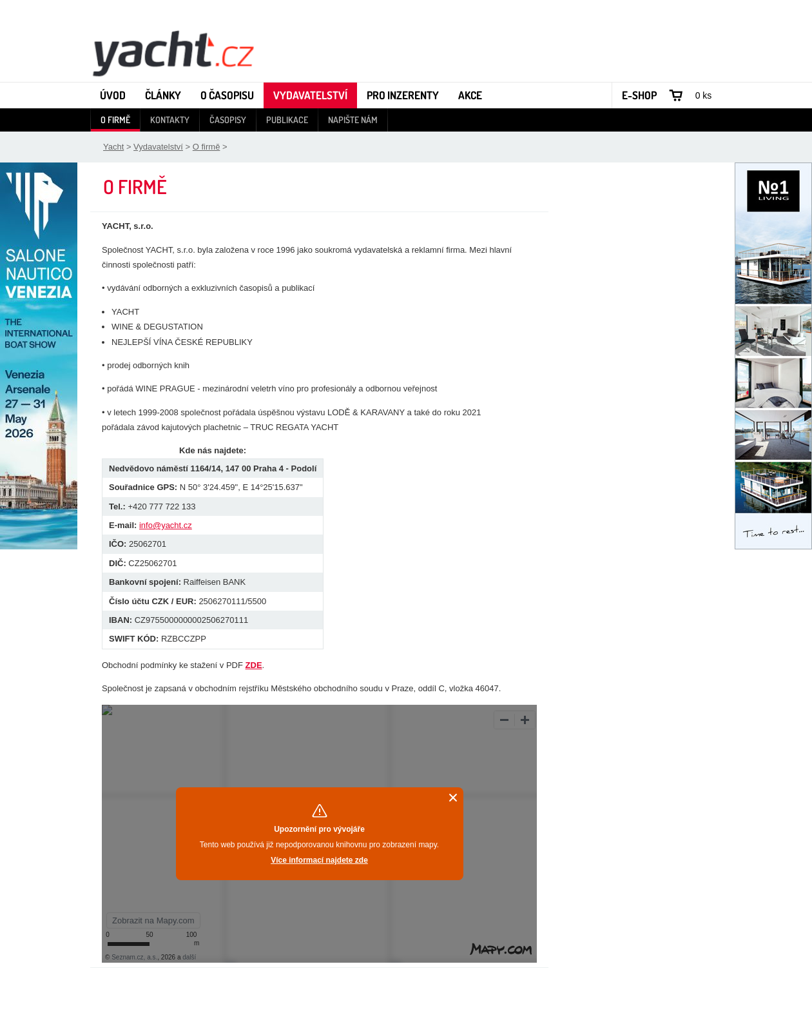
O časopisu (227, 95)
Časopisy (227, 119)
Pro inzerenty (403, 95)
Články (163, 95)
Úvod (113, 95)
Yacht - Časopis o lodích (172, 52)
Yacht (113, 147)
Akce (470, 95)
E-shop (639, 95)
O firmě (115, 119)
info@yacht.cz (165, 525)
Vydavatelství (310, 95)
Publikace (287, 119)
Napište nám (353, 119)
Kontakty (169, 119)
